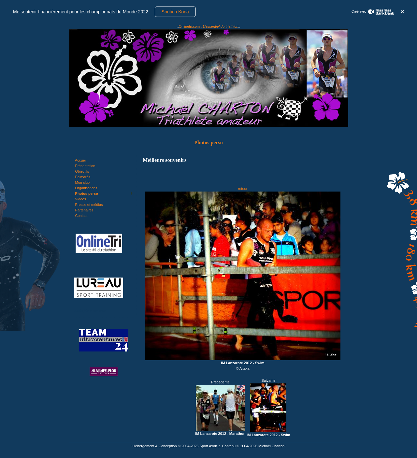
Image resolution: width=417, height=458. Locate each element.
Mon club (82, 182)
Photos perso (86, 193)
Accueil (80, 160)
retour (243, 189)
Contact (81, 216)
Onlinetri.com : (208, 26)
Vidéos (80, 199)
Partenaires (84, 210)
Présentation (85, 166)
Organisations (86, 188)
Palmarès (82, 177)
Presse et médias (89, 205)
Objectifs (82, 171)
